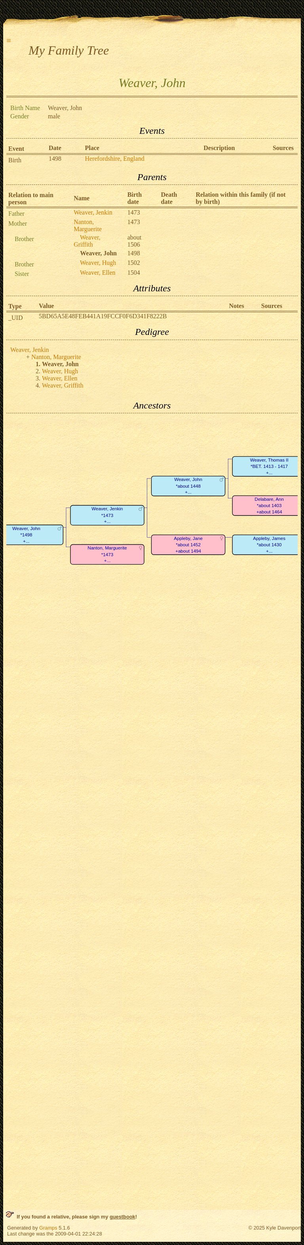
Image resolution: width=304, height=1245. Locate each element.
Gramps (48, 1228)
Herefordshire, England (114, 158)
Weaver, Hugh (98, 262)
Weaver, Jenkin (93, 212)
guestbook (122, 1217)
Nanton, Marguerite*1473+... (107, 555)
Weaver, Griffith (87, 241)
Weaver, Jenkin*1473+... (107, 515)
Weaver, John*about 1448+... (188, 486)
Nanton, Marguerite (88, 225)
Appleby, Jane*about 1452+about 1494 (188, 545)
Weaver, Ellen (98, 272)
